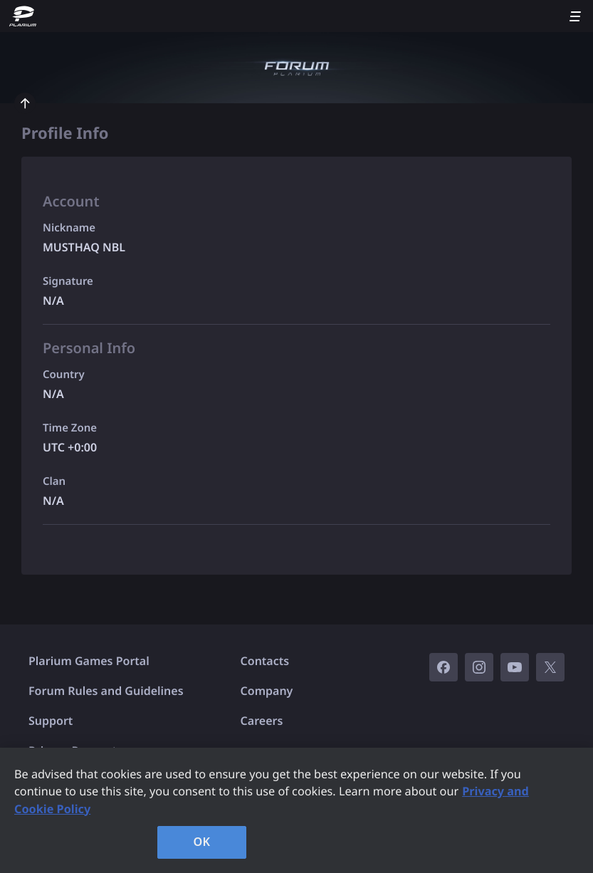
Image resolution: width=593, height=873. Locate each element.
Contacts (265, 661)
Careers (262, 720)
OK (202, 842)
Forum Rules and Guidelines (106, 691)
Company (267, 691)
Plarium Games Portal (88, 661)
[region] (296, 810)
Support (50, 720)
